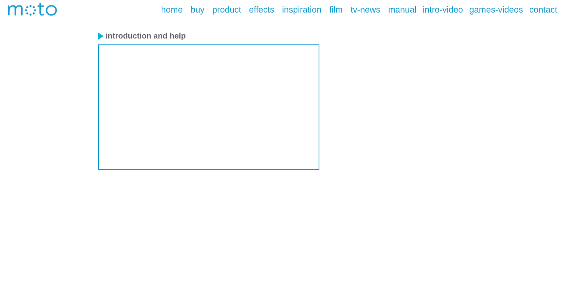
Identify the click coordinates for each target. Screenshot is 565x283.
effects (261, 10)
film (336, 10)
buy (197, 10)
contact (543, 10)
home (172, 10)
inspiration (301, 10)
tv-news (365, 10)
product (226, 10)
